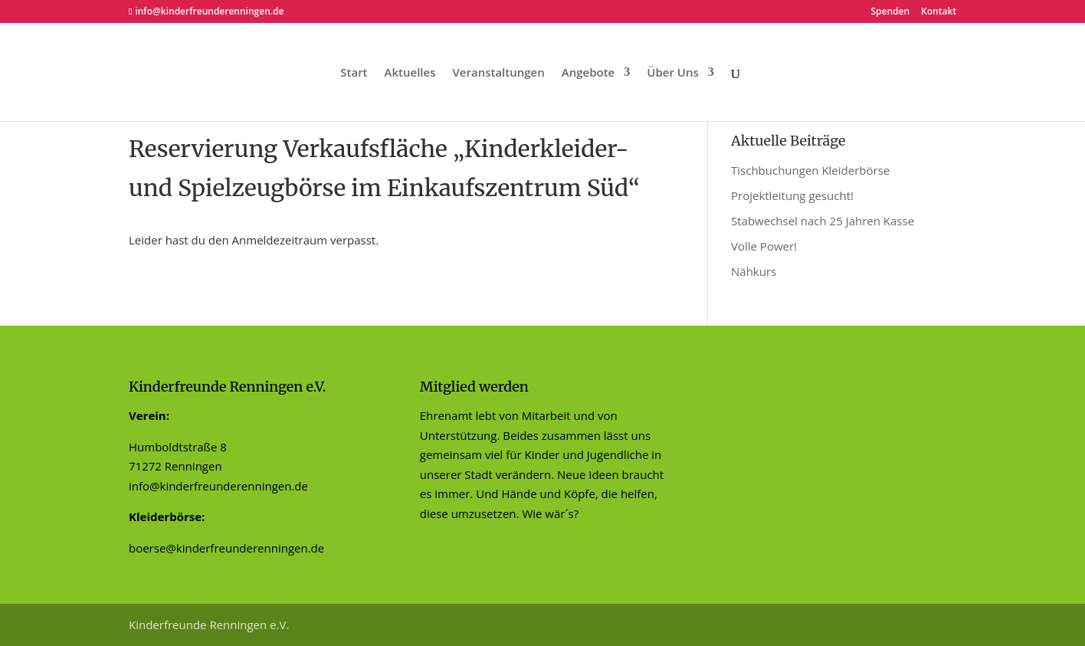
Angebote (588, 73)
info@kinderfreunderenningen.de (218, 486)
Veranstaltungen (498, 73)
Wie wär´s (547, 513)
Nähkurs (753, 271)
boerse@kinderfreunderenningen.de (226, 548)
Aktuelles (410, 73)
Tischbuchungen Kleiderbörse (810, 170)
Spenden (890, 12)
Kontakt (938, 12)
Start (353, 73)
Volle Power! (764, 246)
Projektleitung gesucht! (792, 195)
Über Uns (672, 73)
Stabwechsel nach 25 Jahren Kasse (822, 220)
